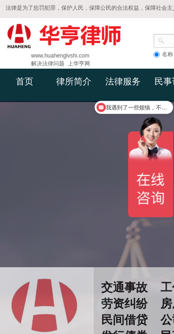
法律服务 (123, 81)
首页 (24, 81)
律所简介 (73, 81)
